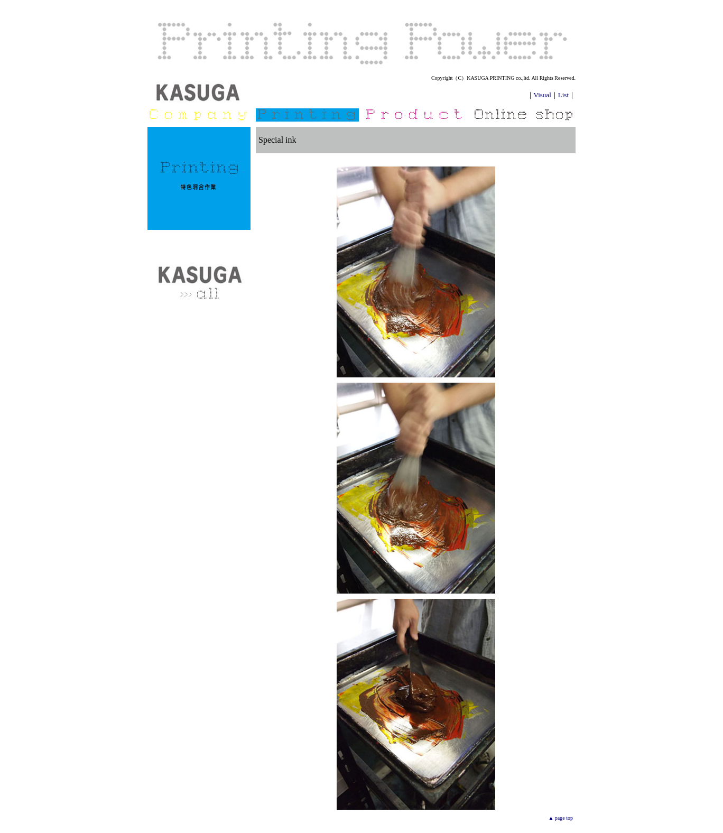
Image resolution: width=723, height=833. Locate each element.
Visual (542, 95)
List (563, 95)
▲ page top (560, 818)
